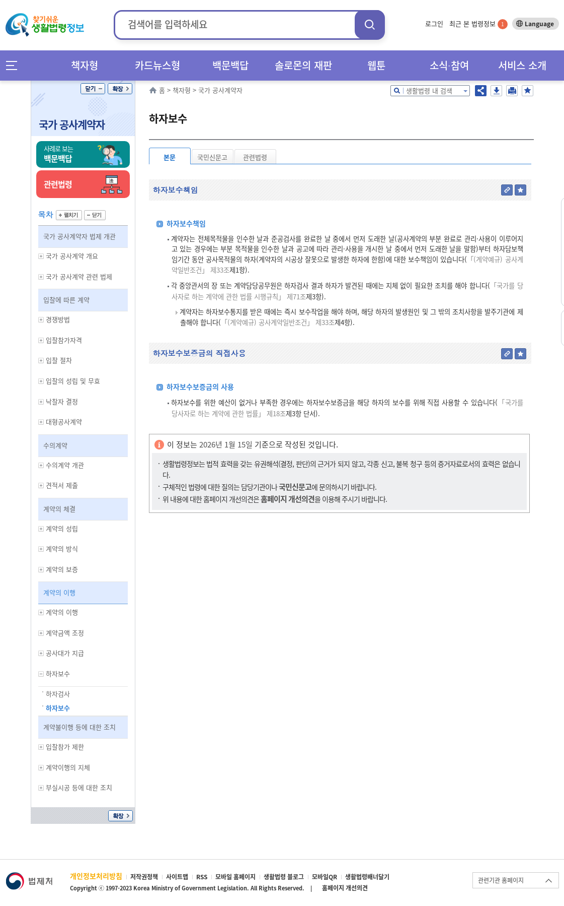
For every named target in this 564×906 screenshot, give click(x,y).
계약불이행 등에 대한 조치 (79, 727)
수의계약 (55, 445)
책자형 (84, 65)
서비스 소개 (522, 65)
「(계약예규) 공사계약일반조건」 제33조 (278, 322)
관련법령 (255, 157)
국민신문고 (212, 157)
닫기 (92, 88)
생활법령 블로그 (284, 876)
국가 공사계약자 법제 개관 (79, 236)
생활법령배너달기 (367, 876)
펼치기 (69, 215)
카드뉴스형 (157, 65)
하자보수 (58, 708)
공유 (481, 90)
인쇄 (512, 90)
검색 (370, 24)
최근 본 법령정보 (478, 23)
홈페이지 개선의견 (345, 887)
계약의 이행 (59, 592)
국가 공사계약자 (72, 124)
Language (539, 23)
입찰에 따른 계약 (66, 299)
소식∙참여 (449, 65)
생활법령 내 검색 (429, 90)
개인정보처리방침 (96, 876)
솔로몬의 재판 (303, 65)
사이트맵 (177, 876)
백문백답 (230, 65)
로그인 (434, 23)
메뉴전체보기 (15, 65)
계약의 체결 (59, 508)
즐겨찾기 (527, 90)
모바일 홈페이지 (235, 876)
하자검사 (58, 693)
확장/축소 (120, 88)
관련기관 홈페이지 (501, 880)
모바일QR (324, 876)
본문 (170, 157)
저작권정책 (144, 876)
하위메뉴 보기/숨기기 (41, 256)
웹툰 (376, 65)
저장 (496, 90)
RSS (201, 876)
